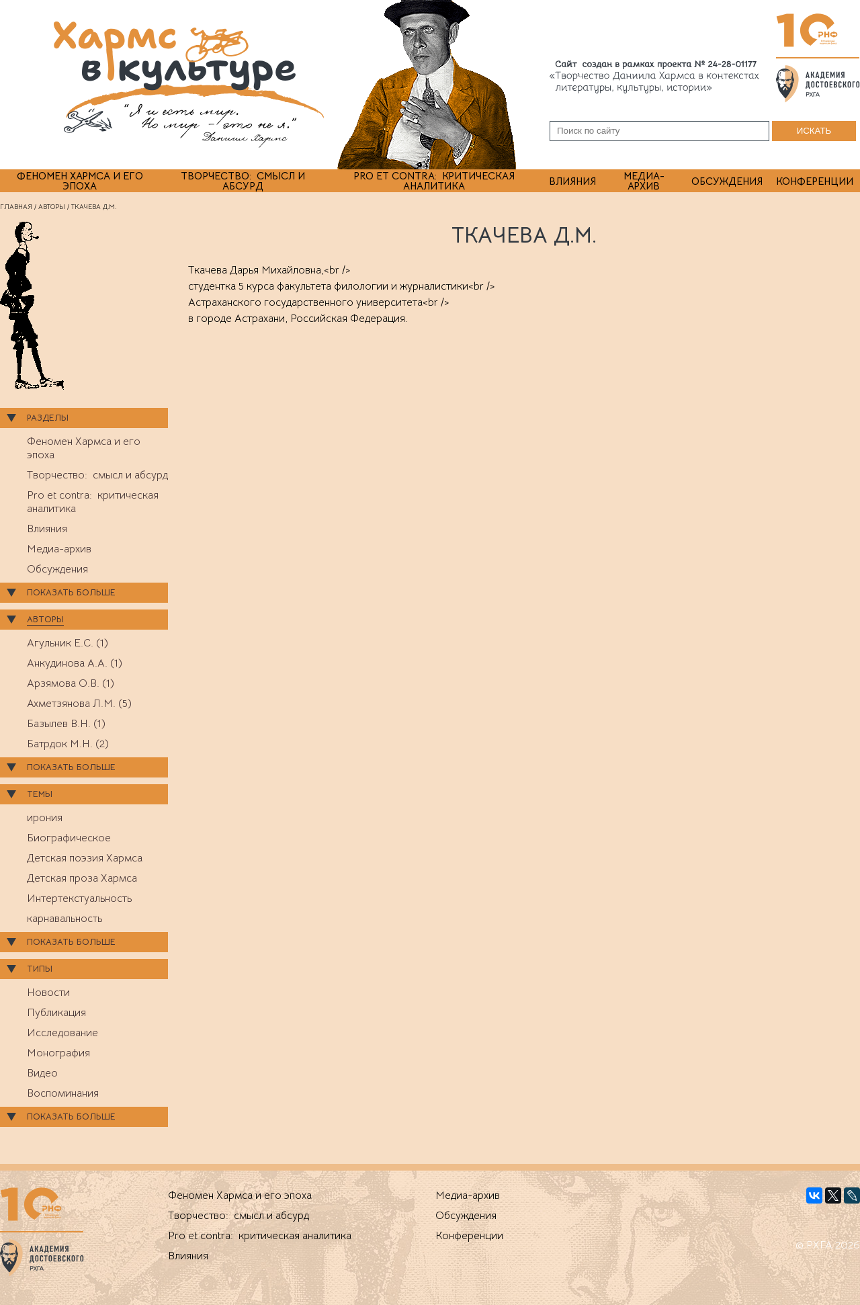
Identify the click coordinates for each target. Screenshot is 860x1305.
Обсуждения (727, 181)
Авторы (51, 206)
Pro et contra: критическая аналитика (434, 181)
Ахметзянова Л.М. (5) (79, 703)
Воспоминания (63, 1093)
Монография (58, 1053)
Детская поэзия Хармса (84, 858)
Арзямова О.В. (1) (70, 683)
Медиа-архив (644, 181)
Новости (48, 992)
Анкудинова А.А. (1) (74, 663)
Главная (16, 206)
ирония (44, 818)
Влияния (572, 181)
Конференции (814, 181)
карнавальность (64, 918)
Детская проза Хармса (82, 878)
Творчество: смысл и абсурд (243, 181)
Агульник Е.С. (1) (67, 643)
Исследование (62, 1033)
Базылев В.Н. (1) (66, 723)
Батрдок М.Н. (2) (68, 744)
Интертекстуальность (79, 898)
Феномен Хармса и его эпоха (80, 181)
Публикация (56, 1012)
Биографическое (69, 838)
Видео (42, 1073)
